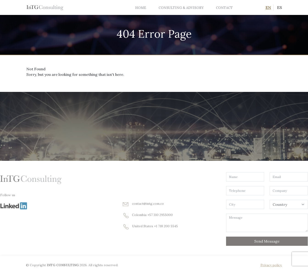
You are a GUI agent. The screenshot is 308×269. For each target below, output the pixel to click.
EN (268, 7)
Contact (224, 8)
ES (279, 7)
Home (140, 8)
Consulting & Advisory (181, 8)
